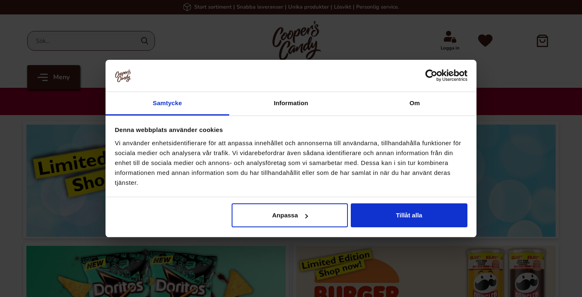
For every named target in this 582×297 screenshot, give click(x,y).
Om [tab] (414, 102)
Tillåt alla (409, 215)
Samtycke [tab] (167, 102)
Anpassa (290, 215)
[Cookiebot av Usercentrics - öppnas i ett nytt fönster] (431, 75)
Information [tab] (291, 102)
